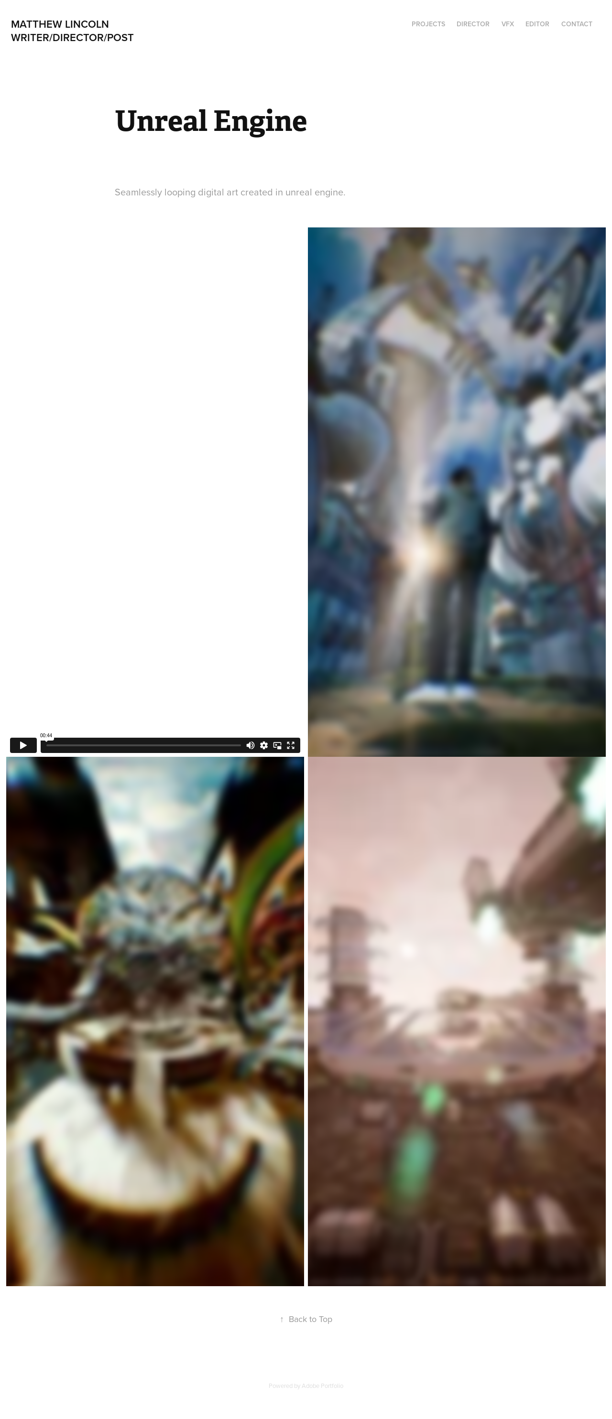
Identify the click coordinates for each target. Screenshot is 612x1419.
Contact (576, 24)
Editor (537, 24)
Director (473, 24)
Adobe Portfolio (322, 1385)
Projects (428, 24)
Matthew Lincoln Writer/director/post (76, 30)
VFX (508, 24)
